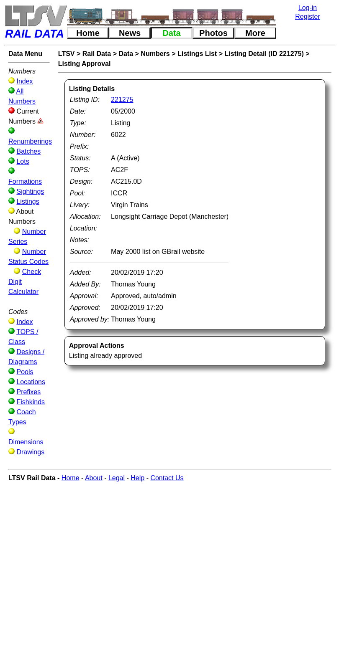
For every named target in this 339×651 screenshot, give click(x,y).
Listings (27, 201)
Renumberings (30, 141)
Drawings (30, 452)
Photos (213, 33)
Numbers (155, 53)
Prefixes (28, 391)
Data (171, 33)
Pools (24, 371)
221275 (122, 99)
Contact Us (166, 477)
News (130, 33)
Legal (116, 477)
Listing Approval (84, 63)
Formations (25, 181)
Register (307, 16)
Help (137, 477)
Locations (30, 381)
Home (88, 33)
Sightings (30, 191)
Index (24, 81)
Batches (28, 151)
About (94, 477)
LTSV (66, 53)
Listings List (197, 53)
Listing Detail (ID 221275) (263, 53)
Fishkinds (30, 401)
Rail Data (96, 53)
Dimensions (26, 442)
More (255, 33)
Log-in (307, 7)
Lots (22, 161)
